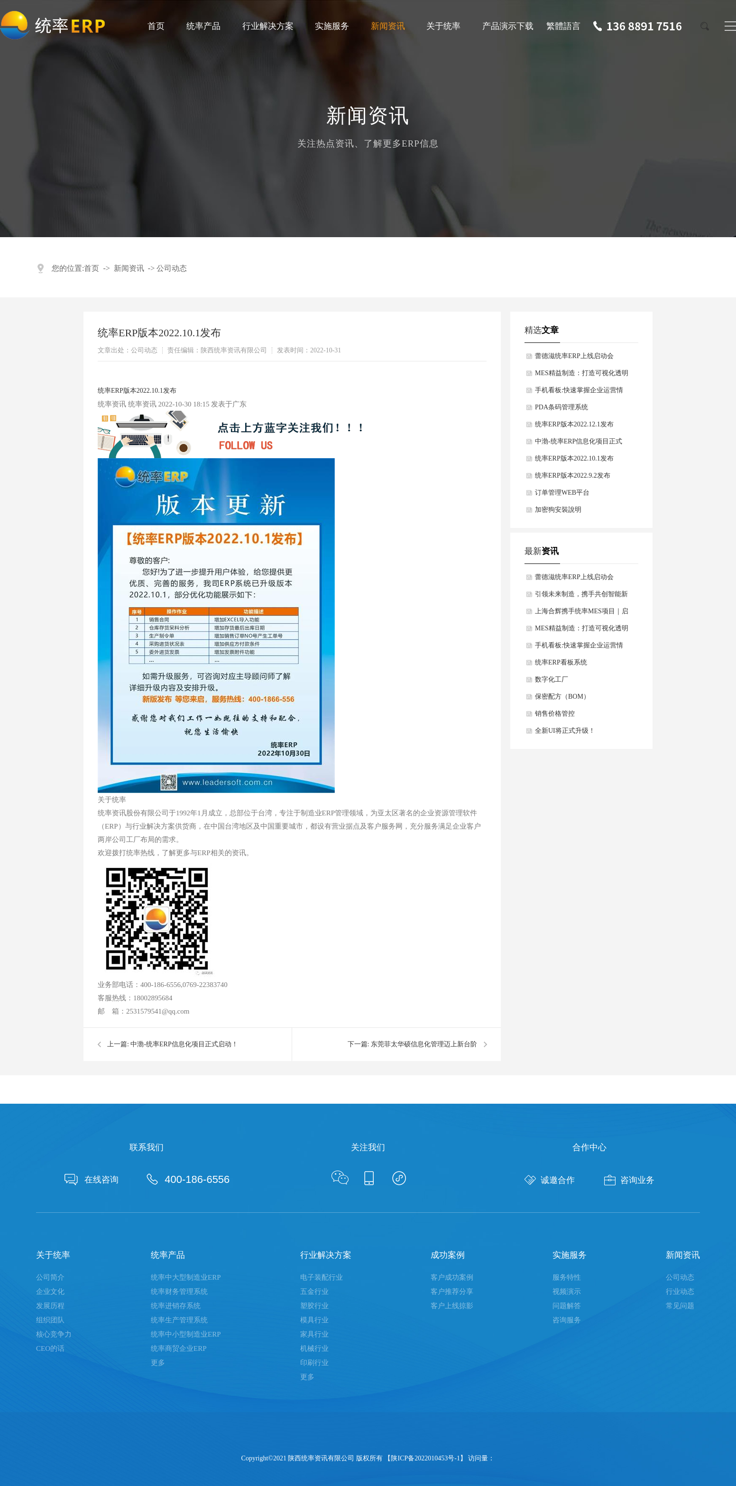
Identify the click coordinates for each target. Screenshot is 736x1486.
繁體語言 (563, 26)
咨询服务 (566, 1320)
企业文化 (50, 1291)
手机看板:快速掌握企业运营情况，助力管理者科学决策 (579, 393)
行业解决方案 (268, 26)
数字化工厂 (551, 679)
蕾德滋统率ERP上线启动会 (574, 356)
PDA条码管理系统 (561, 407)
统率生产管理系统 (179, 1320)
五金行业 (314, 1291)
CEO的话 (50, 1348)
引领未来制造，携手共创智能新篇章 (581, 597)
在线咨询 (91, 1179)
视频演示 (566, 1291)
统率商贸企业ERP (179, 1348)
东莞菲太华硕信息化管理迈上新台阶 (424, 1044)
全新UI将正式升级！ (565, 730)
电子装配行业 (321, 1277)
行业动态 (680, 1291)
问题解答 (566, 1306)
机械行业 (314, 1348)
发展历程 (50, 1306)
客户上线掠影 (452, 1306)
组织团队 (50, 1320)
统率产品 (203, 26)
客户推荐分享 (452, 1291)
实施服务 (332, 26)
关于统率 (443, 26)
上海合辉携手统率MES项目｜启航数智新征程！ (581, 614)
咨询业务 (629, 1180)
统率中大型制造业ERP (186, 1277)
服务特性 (566, 1277)
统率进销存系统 (176, 1306)
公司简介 (50, 1277)
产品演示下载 (508, 26)
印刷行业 (314, 1362)
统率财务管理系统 (179, 1291)
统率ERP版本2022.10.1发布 (137, 390)
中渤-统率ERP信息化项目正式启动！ (184, 1044)
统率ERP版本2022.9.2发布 (572, 475)
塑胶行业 (314, 1306)
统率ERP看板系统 (561, 662)
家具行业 (314, 1334)
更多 (158, 1362)
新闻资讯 (388, 26)
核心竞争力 (54, 1334)
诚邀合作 (549, 1180)
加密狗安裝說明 (558, 509)
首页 (156, 26)
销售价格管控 (555, 713)
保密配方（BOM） (562, 696)
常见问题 (680, 1306)
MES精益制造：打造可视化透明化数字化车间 (581, 375)
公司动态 (171, 268)
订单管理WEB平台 (562, 492)
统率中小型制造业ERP (186, 1334)
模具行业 (314, 1320)
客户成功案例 (452, 1277)
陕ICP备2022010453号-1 (425, 1458)
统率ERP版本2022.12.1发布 (574, 424)
